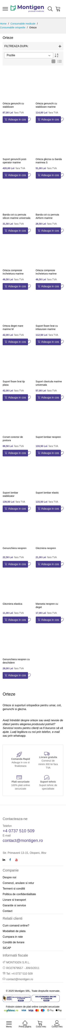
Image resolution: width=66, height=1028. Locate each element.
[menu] (5, 8)
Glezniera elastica (12, 603)
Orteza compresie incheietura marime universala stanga (46, 274)
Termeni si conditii (14, 888)
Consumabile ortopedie (12, 27)
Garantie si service (14, 905)
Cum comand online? (16, 925)
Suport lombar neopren (48, 437)
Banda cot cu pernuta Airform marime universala (47, 218)
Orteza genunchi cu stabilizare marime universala (46, 107)
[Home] (25, 1021)
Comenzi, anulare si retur (18, 882)
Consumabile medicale (23, 23)
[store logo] (27, 9)
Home (3, 23)
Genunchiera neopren (14, 548)
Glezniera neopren (46, 548)
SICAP (7, 947)
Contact (7, 910)
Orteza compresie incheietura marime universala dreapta (13, 274)
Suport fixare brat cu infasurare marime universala (47, 329)
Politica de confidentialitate (19, 894)
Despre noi (9, 877)
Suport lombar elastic (47, 492)
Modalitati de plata (14, 931)
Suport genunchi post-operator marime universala (15, 162)
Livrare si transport (14, 899)
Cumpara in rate (13, 936)
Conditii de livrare (13, 942)
